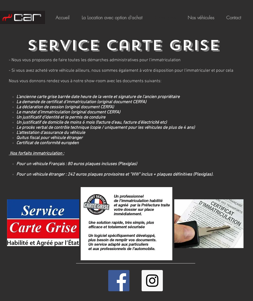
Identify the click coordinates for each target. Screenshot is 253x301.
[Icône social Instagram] (152, 280)
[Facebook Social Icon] (118, 280)
